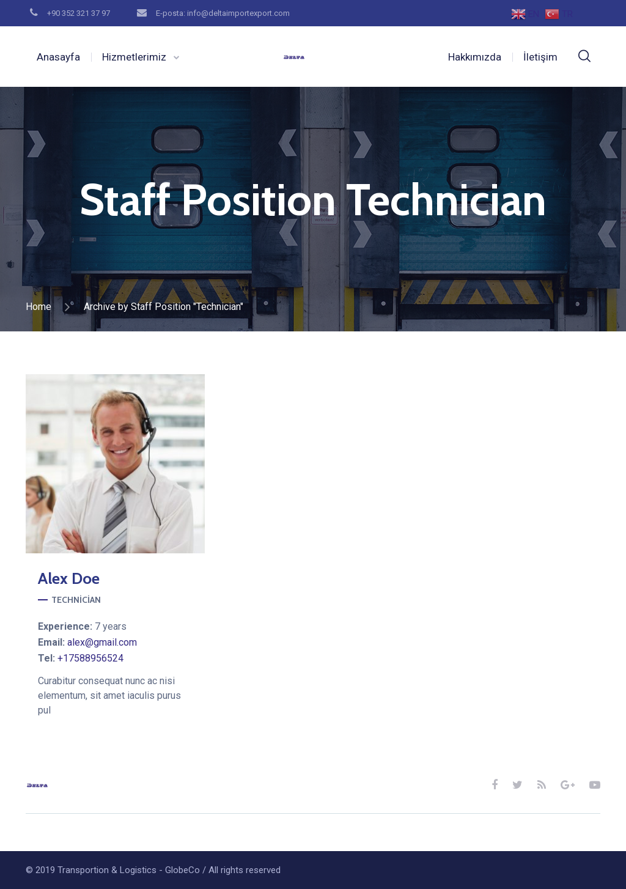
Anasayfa (58, 57)
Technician (76, 599)
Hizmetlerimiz (134, 57)
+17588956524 (90, 658)
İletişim (540, 57)
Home (38, 306)
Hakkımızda (474, 57)
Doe (69, 578)
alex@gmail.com (102, 642)
